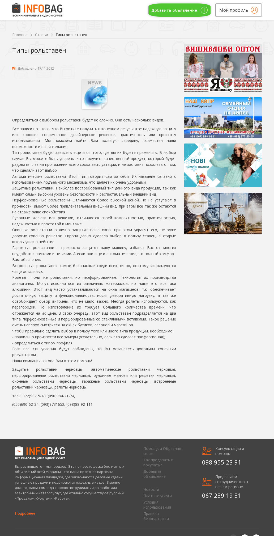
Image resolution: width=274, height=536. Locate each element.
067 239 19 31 (221, 495)
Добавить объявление (154, 474)
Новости (151, 489)
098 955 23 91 (221, 462)
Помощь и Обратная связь (162, 451)
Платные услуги (157, 495)
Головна (20, 34)
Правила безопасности (156, 516)
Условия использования (157, 505)
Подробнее (25, 513)
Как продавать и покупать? (158, 462)
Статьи (41, 34)
